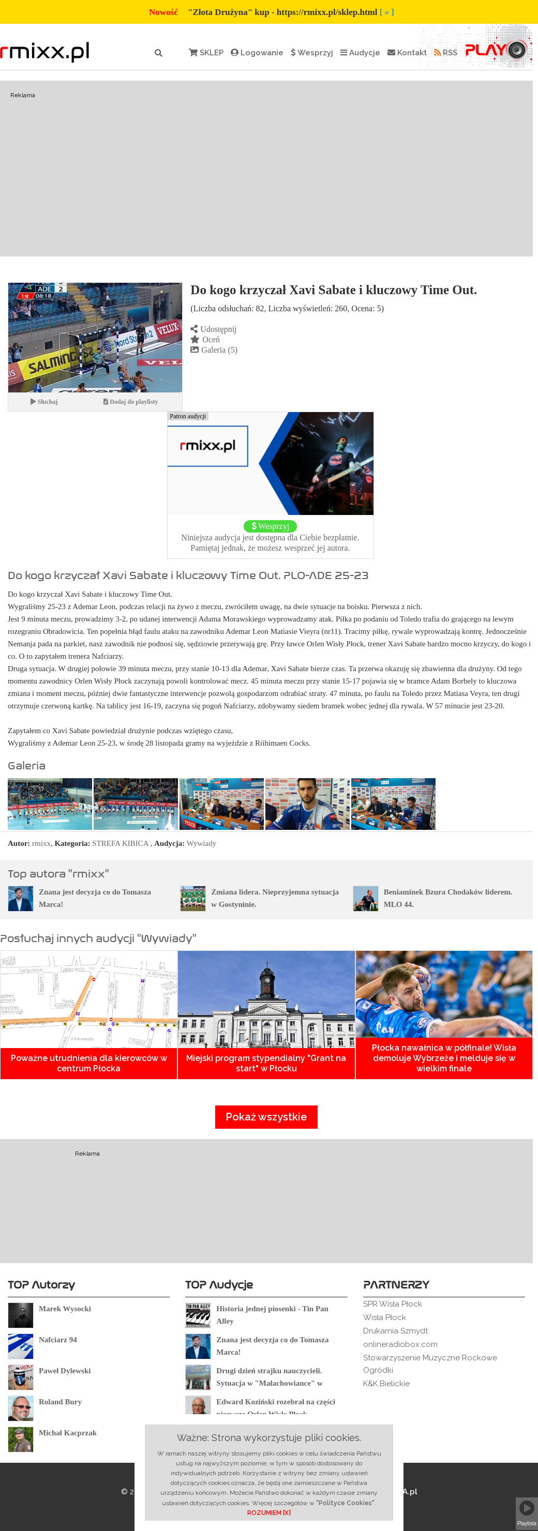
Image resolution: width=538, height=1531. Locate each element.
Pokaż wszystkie (266, 1117)
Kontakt (407, 52)
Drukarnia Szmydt (395, 1331)
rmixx (41, 843)
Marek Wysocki (65, 1309)
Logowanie (257, 52)
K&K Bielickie (386, 1383)
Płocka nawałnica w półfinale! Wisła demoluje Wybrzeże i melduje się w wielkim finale (444, 1058)
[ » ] (387, 12)
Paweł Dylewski (65, 1371)
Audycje (360, 52)
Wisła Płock (384, 1317)
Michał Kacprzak (68, 1433)
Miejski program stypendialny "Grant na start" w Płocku (266, 1063)
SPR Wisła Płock (392, 1304)
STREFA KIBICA (120, 843)
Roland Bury (60, 1402)
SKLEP (206, 52)
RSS (445, 52)
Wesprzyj (312, 52)
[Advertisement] (266, 168)
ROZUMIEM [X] (269, 1513)
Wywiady (201, 843)
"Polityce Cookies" (345, 1503)
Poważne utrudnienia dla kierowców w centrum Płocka (89, 1063)
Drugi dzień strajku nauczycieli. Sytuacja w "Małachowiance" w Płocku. (269, 1383)
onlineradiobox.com (400, 1344)
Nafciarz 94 (58, 1340)
